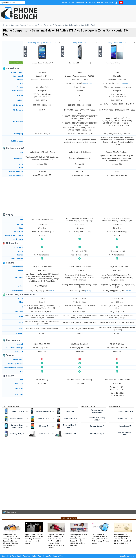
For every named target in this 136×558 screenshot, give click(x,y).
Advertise (26, 556)
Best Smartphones (127, 556)
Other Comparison (10, 406)
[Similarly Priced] (87, 83)
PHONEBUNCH (26, 13)
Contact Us (47, 556)
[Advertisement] (93, 13)
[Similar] (52, 291)
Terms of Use (58, 556)
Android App (36, 556)
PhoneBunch (16, 556)
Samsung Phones (88, 406)
